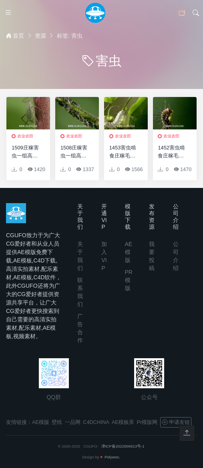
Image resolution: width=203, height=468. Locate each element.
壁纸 (57, 422)
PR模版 (129, 280)
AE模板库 (123, 422)
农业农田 (25, 136)
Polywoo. (112, 457)
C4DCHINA (96, 422)
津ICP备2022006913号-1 (123, 446)
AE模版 (129, 252)
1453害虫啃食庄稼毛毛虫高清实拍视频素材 (122, 152)
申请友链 (176, 422)
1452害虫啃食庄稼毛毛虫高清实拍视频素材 (171, 152)
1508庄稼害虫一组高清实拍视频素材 (73, 152)
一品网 (72, 422)
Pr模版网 (147, 422)
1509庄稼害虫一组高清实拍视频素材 (25, 152)
